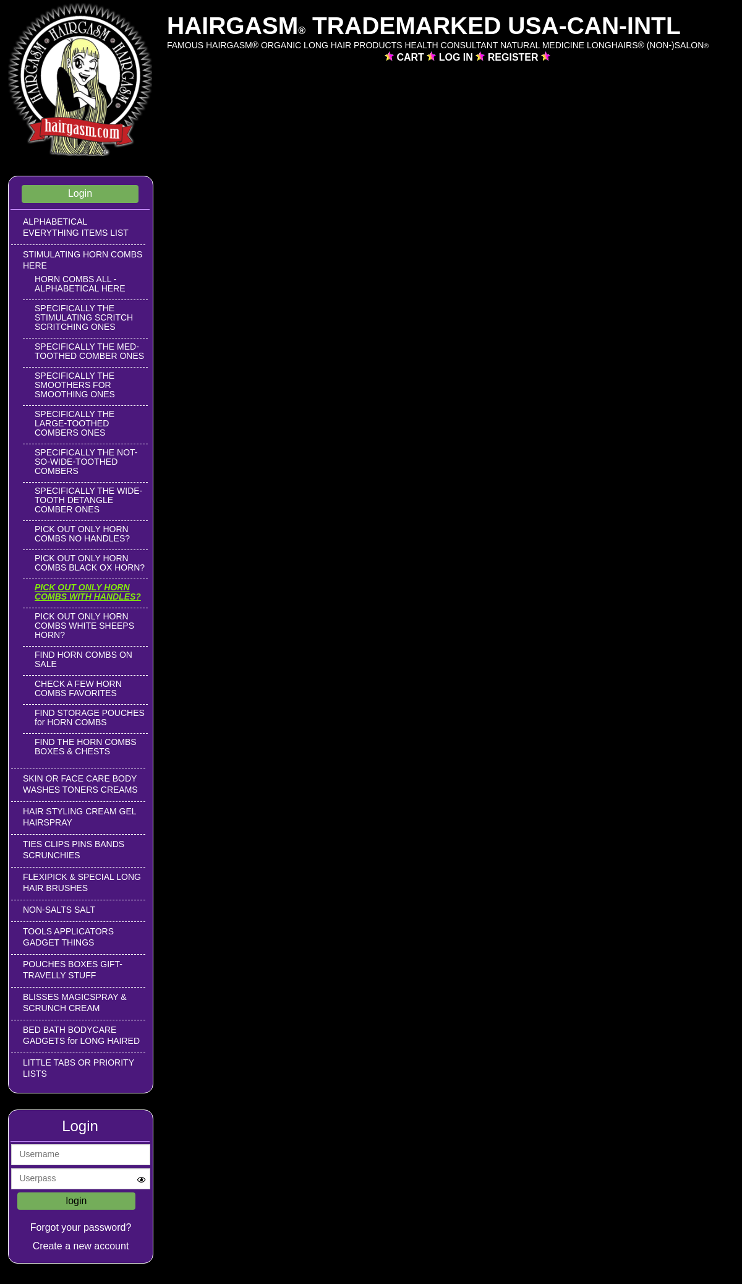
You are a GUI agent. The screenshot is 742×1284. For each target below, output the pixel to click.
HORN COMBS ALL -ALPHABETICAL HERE (80, 283)
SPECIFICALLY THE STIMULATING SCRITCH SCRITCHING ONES (84, 317)
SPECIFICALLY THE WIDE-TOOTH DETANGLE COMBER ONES (88, 500)
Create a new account (81, 1246)
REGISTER (514, 57)
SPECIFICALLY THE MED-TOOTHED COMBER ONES (89, 351)
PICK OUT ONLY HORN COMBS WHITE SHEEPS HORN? (84, 625)
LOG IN (457, 57)
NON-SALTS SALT (59, 910)
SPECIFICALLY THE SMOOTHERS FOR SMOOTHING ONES (75, 385)
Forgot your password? (81, 1227)
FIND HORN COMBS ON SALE (83, 659)
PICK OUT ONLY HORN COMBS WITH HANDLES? (88, 591)
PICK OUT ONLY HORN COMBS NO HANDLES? (82, 533)
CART (411, 57)
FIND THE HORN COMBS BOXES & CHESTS (86, 746)
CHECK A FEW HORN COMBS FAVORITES (78, 688)
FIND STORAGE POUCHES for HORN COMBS (90, 717)
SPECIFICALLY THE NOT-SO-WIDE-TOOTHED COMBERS (86, 461)
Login (80, 193)
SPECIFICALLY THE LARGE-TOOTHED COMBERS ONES (74, 423)
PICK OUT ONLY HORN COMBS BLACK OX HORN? (90, 562)
